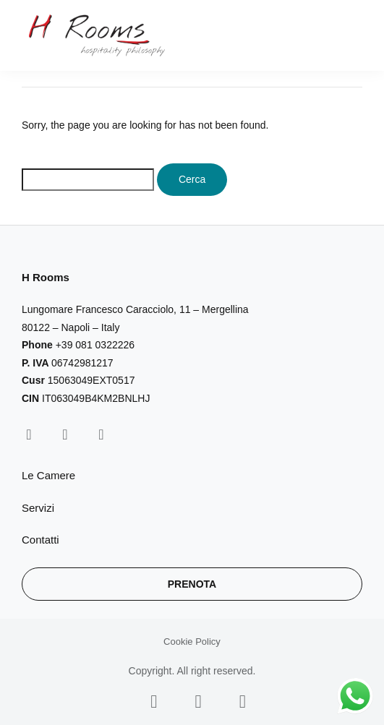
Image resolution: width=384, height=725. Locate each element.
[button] (354, 36)
